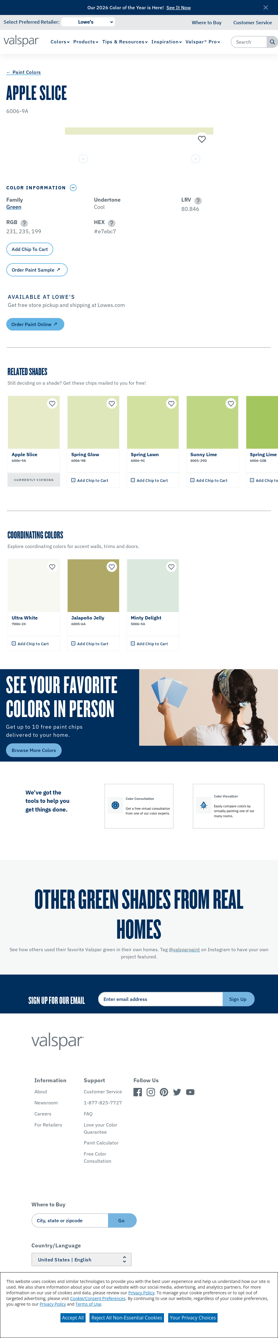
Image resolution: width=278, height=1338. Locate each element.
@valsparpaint (184, 949)
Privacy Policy (141, 1293)
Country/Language (56, 1245)
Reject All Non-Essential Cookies (126, 1317)
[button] (197, 201)
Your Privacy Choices (193, 1317)
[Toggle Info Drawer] (73, 187)
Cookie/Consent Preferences (97, 1298)
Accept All (73, 1317)
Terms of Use (88, 1304)
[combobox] (249, 42)
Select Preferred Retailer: (32, 22)
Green (13, 206)
